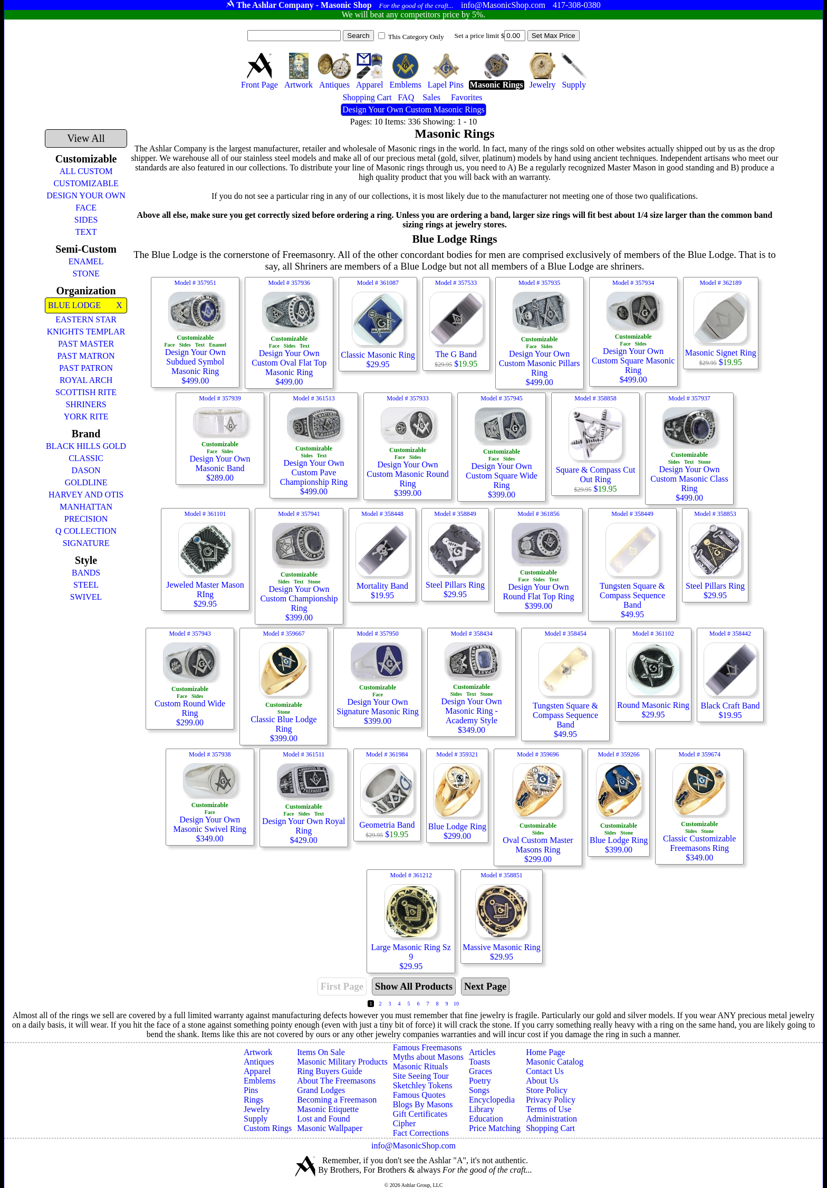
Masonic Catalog (554, 1061)
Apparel (257, 1071)
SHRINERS (85, 404)
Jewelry (257, 1109)
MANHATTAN (86, 506)
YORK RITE (86, 416)
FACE (86, 207)
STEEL (86, 584)
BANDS (86, 572)
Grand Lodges (321, 1090)
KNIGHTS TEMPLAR (86, 331)
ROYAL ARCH (86, 380)
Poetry (480, 1080)
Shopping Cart (550, 1128)
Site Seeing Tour (421, 1075)
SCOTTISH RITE (86, 392)
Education (486, 1118)
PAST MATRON (86, 355)
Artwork (258, 1052)
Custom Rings (268, 1128)
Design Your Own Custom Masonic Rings (413, 109)
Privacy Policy (550, 1099)
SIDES (86, 219)
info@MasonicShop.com (413, 1145)
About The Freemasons (336, 1080)
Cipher (404, 1123)
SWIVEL (86, 596)
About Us (542, 1080)
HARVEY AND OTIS (86, 494)
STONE (85, 273)
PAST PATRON (86, 367)
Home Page (545, 1052)
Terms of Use (548, 1109)
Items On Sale (321, 1052)
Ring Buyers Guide (329, 1071)
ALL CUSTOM (86, 171)
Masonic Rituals (420, 1066)
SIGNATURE (86, 543)
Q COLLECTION (86, 530)
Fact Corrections (421, 1132)
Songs (479, 1090)
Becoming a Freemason (337, 1099)
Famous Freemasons (427, 1047)
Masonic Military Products (342, 1061)
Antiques (259, 1061)
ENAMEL (86, 261)
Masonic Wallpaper (329, 1128)
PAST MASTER (86, 343)
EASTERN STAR (86, 319)
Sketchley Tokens (423, 1085)
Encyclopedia (492, 1099)
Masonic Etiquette (328, 1109)
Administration (551, 1118)
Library (481, 1109)
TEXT (86, 231)
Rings (253, 1099)
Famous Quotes (419, 1094)
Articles (482, 1052)
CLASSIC (86, 458)
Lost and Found (323, 1118)
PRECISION (86, 518)
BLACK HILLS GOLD (86, 446)
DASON (86, 470)
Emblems (259, 1080)
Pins (251, 1090)
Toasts (480, 1061)
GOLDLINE (86, 482)
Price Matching (495, 1128)
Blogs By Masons (423, 1104)
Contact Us (545, 1071)
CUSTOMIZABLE (85, 183)
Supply (255, 1118)
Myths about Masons (428, 1056)
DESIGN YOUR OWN (86, 195)
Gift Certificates (420, 1113)
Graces (480, 1071)
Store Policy (547, 1090)
